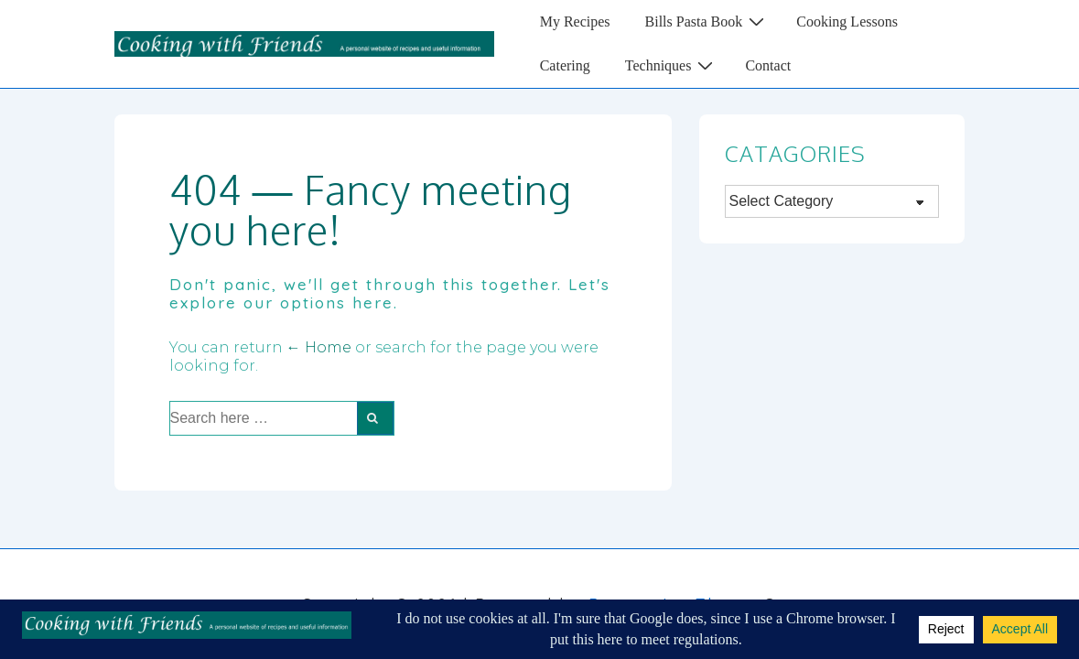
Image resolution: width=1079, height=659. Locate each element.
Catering (565, 65)
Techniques (671, 65)
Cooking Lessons (847, 21)
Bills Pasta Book (707, 21)
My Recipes (575, 21)
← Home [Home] (318, 347)
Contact (768, 65)
